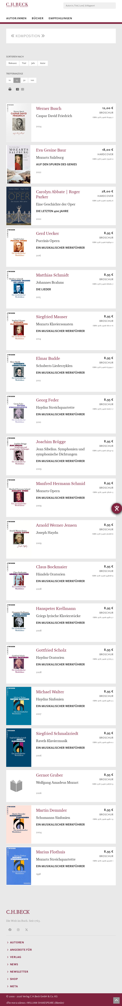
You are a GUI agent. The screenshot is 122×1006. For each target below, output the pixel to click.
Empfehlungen (60, 18)
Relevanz (13, 63)
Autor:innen (16, 18)
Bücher (37, 18)
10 (10, 80)
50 (24, 80)
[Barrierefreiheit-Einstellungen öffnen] (117, 508)
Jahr (33, 63)
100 (32, 80)
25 (17, 80)
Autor (42, 63)
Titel (24, 63)
